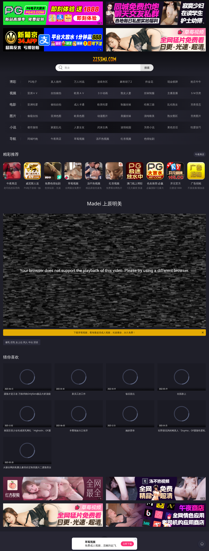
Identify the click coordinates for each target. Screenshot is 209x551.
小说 (13, 127)
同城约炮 (32, 139)
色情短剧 (149, 139)
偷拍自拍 (56, 104)
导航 (13, 138)
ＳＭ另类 (196, 93)
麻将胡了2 (126, 81)
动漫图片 (102, 116)
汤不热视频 (102, 139)
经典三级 (149, 104)
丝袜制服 (149, 93)
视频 (13, 93)
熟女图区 (172, 116)
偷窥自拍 (32, 116)
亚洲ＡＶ (32, 93)
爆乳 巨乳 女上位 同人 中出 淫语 (21, 342)
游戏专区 (102, 81)
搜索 (147, 67)
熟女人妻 (126, 93)
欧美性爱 (102, 104)
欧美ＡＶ (79, 93)
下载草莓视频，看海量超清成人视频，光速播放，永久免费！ (139, 333)
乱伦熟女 (172, 104)
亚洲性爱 (32, 104)
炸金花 (149, 81)
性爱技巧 (196, 127)
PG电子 (32, 81)
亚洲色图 (56, 116)
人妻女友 (79, 127)
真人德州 (56, 81)
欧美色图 (79, 116)
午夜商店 (56, 139)
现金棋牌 (172, 81)
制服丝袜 (126, 104)
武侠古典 (102, 127)
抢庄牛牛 (196, 81)
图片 (13, 116)
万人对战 (79, 81)
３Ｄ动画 (102, 93)
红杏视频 (126, 139)
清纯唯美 (149, 116)
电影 (13, 104)
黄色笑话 (172, 127)
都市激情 (32, 127)
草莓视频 (79, 139)
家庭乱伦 (56, 127)
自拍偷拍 (56, 93)
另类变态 (196, 104)
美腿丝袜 (126, 116)
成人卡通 (79, 104)
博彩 (13, 81)
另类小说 (149, 127)
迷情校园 (126, 127)
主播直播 (172, 93)
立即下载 (127, 543)
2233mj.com (104, 59)
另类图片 (196, 116)
